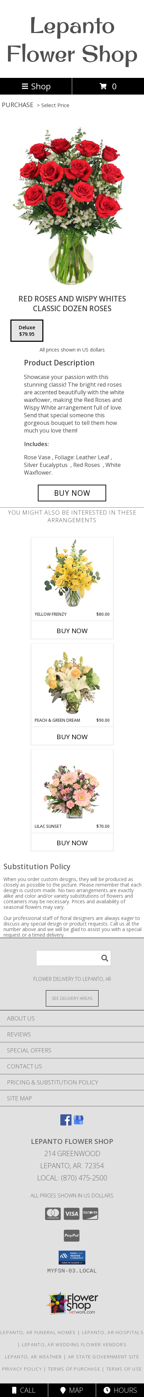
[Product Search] (73, 958)
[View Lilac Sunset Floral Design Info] (72, 787)
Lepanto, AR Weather (33, 1357)
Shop (36, 86)
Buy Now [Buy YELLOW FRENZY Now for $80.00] (72, 630)
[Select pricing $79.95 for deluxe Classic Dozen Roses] (26, 331)
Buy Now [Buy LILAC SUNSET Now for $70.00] (72, 842)
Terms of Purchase (74, 1369)
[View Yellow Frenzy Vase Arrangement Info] (72, 574)
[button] (72, 1258)
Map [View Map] (71, 1390)
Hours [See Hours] (120, 1390)
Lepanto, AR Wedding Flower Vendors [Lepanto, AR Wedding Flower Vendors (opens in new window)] (74, 1344)
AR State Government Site (103, 1357)
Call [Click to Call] (23, 1390)
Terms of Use (124, 1369)
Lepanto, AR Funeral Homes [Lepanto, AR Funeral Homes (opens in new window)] (38, 1332)
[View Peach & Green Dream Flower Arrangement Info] (72, 681)
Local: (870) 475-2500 (72, 1177)
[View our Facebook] (65, 1123)
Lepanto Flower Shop (72, 38)
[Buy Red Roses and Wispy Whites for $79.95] (72, 493)
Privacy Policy (22, 1369)
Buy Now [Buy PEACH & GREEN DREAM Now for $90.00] (72, 736)
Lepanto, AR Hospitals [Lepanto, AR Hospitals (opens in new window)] (113, 1332)
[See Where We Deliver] (72, 998)
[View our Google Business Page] (78, 1123)
